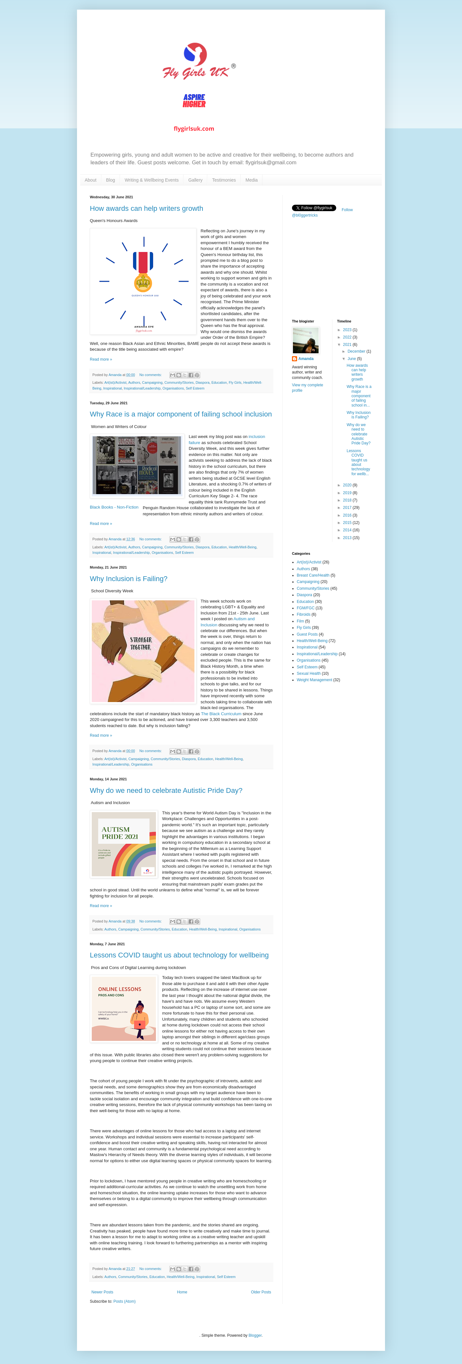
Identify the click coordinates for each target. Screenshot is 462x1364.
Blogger (255, 1335)
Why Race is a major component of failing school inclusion (181, 414)
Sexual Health (309, 673)
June (352, 358)
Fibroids (304, 614)
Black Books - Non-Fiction (114, 507)
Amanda (305, 358)
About (91, 180)
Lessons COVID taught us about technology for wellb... (358, 462)
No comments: (151, 375)
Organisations (173, 388)
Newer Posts (102, 1292)
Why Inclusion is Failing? (128, 579)
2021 (348, 344)
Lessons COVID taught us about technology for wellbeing (179, 955)
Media (251, 180)
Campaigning (152, 382)
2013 (348, 538)
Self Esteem (195, 388)
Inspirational (112, 388)
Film (300, 621)
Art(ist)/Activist (115, 382)
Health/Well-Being (242, 547)
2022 (348, 337)
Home (182, 1292)
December (356, 351)
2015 (348, 522)
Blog (110, 180)
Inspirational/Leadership (142, 388)
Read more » (101, 359)
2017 (348, 507)
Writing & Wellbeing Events (152, 180)
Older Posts (261, 1292)
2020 (348, 485)
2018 (348, 500)
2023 (348, 330)
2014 (348, 530)
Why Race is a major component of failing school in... (358, 395)
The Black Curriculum (221, 713)
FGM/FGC (305, 608)
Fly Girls (235, 382)
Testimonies (224, 180)
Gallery (195, 180)
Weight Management (314, 680)
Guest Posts (307, 634)
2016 (348, 515)
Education (219, 382)
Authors (134, 382)
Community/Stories (178, 382)
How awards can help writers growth (146, 208)
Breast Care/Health (313, 575)
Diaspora (203, 382)
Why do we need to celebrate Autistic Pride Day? (166, 790)
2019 (348, 493)
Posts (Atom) (124, 1301)
